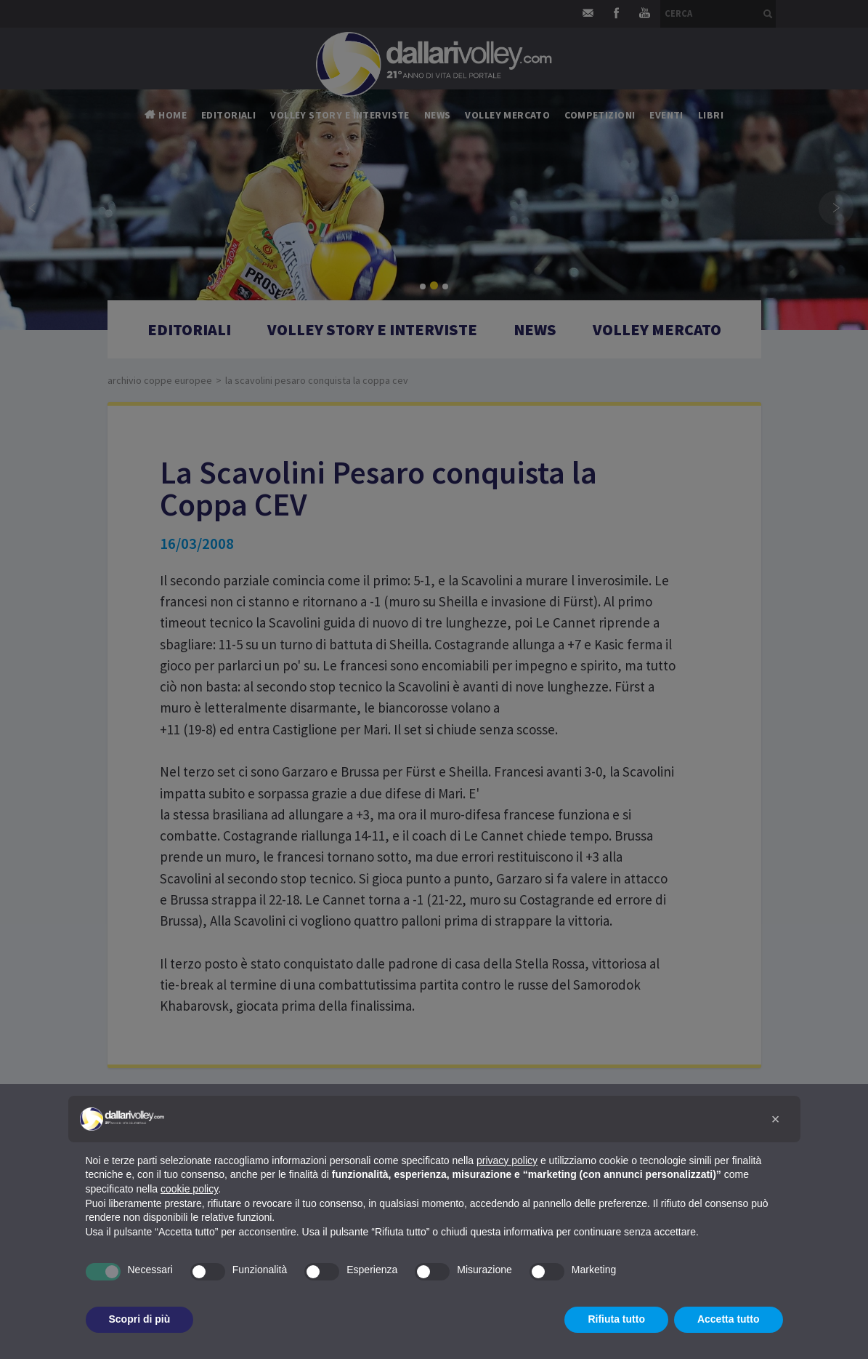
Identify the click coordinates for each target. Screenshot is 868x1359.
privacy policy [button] (507, 1160)
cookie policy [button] (189, 1189)
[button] (775, 1119)
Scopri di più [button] (140, 1319)
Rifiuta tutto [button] (616, 1319)
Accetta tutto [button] (728, 1319)
